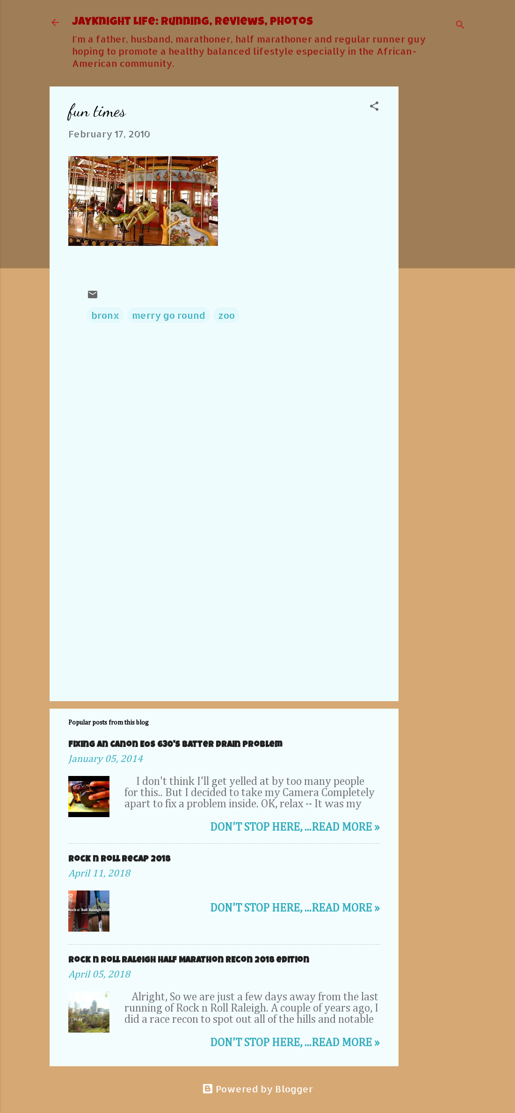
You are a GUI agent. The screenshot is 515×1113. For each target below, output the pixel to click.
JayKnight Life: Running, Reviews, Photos (192, 22)
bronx (105, 315)
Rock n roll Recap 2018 (119, 859)
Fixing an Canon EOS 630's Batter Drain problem (175, 745)
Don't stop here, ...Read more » (295, 827)
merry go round (168, 315)
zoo (226, 315)
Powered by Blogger (257, 1089)
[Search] (460, 25)
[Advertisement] (436, 226)
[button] (374, 107)
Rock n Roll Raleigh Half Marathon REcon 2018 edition (188, 960)
